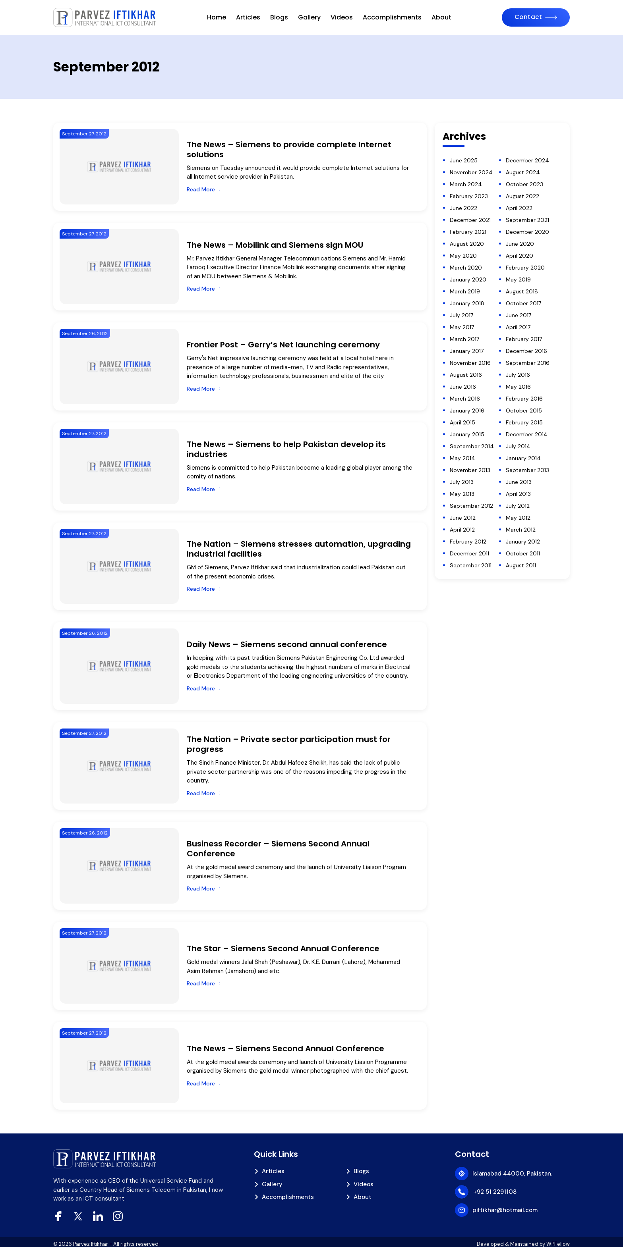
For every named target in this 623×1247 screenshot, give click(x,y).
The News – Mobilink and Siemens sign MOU (275, 245)
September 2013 (527, 470)
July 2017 (461, 315)
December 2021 (470, 220)
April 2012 (462, 529)
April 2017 (518, 327)
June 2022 (463, 208)
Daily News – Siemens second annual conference (287, 644)
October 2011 (523, 553)
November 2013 (470, 470)
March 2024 (466, 184)
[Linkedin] (98, 1216)
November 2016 (470, 362)
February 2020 (525, 267)
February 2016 (524, 398)
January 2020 (468, 279)
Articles (248, 17)
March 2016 (465, 398)
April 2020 (519, 255)
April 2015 (462, 422)
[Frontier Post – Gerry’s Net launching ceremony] (119, 366)
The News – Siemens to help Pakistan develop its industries (286, 449)
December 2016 (526, 351)
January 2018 (467, 303)
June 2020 (520, 243)
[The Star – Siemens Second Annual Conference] (119, 966)
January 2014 (523, 458)
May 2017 (462, 327)
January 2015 (467, 434)
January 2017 (467, 351)
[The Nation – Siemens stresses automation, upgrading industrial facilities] (119, 566)
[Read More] (204, 189)
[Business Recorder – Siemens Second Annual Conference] (119, 866)
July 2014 (518, 446)
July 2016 (518, 374)
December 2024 (527, 160)
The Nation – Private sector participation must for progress (289, 744)
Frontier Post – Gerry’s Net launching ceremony (283, 344)
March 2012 (521, 529)
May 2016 (518, 386)
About (441, 17)
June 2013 (519, 482)
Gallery (309, 17)
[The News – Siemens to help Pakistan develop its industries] (119, 466)
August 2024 (523, 172)
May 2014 (462, 458)
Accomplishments (392, 17)
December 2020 (527, 231)
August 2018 (522, 291)
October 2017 (523, 303)
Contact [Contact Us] (528, 17)
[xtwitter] (78, 1216)
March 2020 (466, 267)
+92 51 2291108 (495, 1192)
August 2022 (522, 196)
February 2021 (468, 231)
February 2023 (469, 196)
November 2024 (471, 172)
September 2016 (527, 362)
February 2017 (524, 339)
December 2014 (527, 434)
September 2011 (470, 565)
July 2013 (462, 482)
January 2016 (467, 410)
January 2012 (523, 541)
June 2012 (463, 517)
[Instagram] (118, 1216)
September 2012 (471, 505)
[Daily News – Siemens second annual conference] (119, 666)
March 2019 (465, 291)
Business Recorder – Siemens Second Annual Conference (278, 848)
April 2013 (518, 493)
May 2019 (518, 279)
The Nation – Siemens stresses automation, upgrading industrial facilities (299, 548)
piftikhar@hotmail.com (505, 1210)
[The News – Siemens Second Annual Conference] (119, 1066)
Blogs (279, 17)
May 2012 (518, 517)
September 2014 (472, 446)
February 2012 (468, 541)
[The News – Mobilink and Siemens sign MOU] (119, 267)
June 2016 (463, 386)
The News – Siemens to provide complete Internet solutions (289, 149)
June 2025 (464, 160)
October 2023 (524, 184)
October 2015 (524, 410)
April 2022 (519, 208)
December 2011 (469, 553)
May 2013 (462, 493)
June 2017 (518, 315)
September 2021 (527, 220)
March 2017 (464, 339)
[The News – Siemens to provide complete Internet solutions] (119, 166)
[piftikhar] (105, 17)
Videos (342, 17)
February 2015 (524, 422)
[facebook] (58, 1216)
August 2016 (466, 374)
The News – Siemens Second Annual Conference (285, 1048)
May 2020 (463, 255)
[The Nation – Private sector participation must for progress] (119, 766)
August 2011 (521, 565)
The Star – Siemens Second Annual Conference (283, 948)
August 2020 (467, 243)
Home (216, 17)
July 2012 (518, 505)
